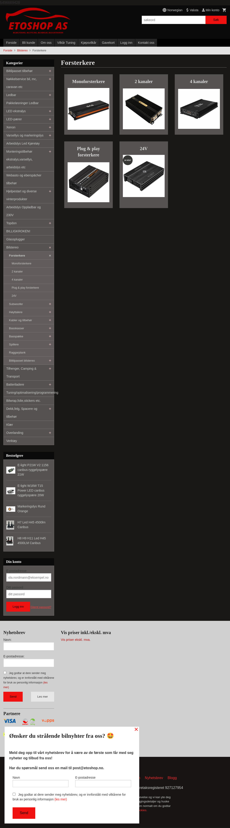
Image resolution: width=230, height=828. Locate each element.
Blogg (172, 779)
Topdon (11, 223)
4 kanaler (17, 279)
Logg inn (126, 42)
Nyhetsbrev (154, 779)
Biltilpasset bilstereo (22, 360)
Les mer (42, 696)
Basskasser (16, 328)
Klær (9, 424)
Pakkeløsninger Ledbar (22, 103)
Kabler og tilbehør (20, 320)
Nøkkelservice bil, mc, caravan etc (21, 83)
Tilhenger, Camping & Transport (21, 372)
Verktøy (11, 441)
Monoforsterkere (21, 263)
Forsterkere (17, 255)
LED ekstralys (16, 111)
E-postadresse (16, 571)
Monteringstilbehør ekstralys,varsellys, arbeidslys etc (19, 159)
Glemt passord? (41, 607)
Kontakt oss (146, 42)
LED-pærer (14, 119)
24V (14, 295)
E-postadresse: (13, 656)
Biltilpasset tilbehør (19, 71)
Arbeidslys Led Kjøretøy (23, 143)
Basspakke (16, 336)
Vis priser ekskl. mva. (76, 639)
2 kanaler (17, 271)
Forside (11, 42)
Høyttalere (15, 312)
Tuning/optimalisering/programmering (30, 392)
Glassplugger (15, 239)
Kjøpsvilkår (88, 42)
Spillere (14, 344)
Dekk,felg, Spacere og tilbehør (21, 412)
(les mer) (61, 799)
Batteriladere (15, 384)
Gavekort (108, 42)
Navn (41, 780)
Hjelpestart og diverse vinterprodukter (21, 195)
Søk (216, 20)
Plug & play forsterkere (25, 287)
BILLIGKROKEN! (18, 231)
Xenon (10, 127)
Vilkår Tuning (66, 42)
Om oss (46, 42)
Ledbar (11, 95)
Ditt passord (14, 587)
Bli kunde (28, 42)
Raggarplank (17, 352)
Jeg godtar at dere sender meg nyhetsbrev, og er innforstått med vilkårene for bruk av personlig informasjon (69, 797)
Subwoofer (16, 304)
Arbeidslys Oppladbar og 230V (23, 211)
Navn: (7, 639)
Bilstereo (12, 247)
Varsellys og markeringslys (24, 135)
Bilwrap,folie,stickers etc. (23, 400)
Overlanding (14, 433)
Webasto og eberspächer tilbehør (23, 179)
